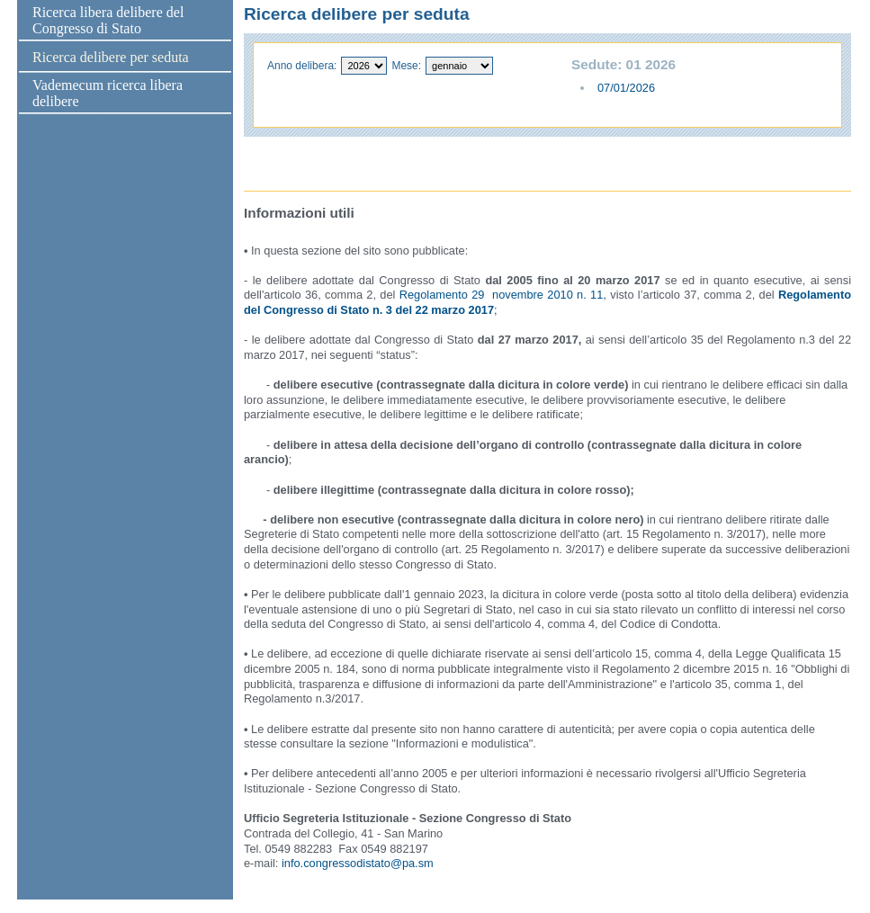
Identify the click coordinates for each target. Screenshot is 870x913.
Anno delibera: (301, 65)
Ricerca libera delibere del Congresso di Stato (108, 20)
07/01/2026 (626, 87)
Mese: (406, 65)
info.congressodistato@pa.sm (358, 863)
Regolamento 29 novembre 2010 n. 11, (502, 294)
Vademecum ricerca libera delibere (107, 93)
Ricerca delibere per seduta (110, 57)
